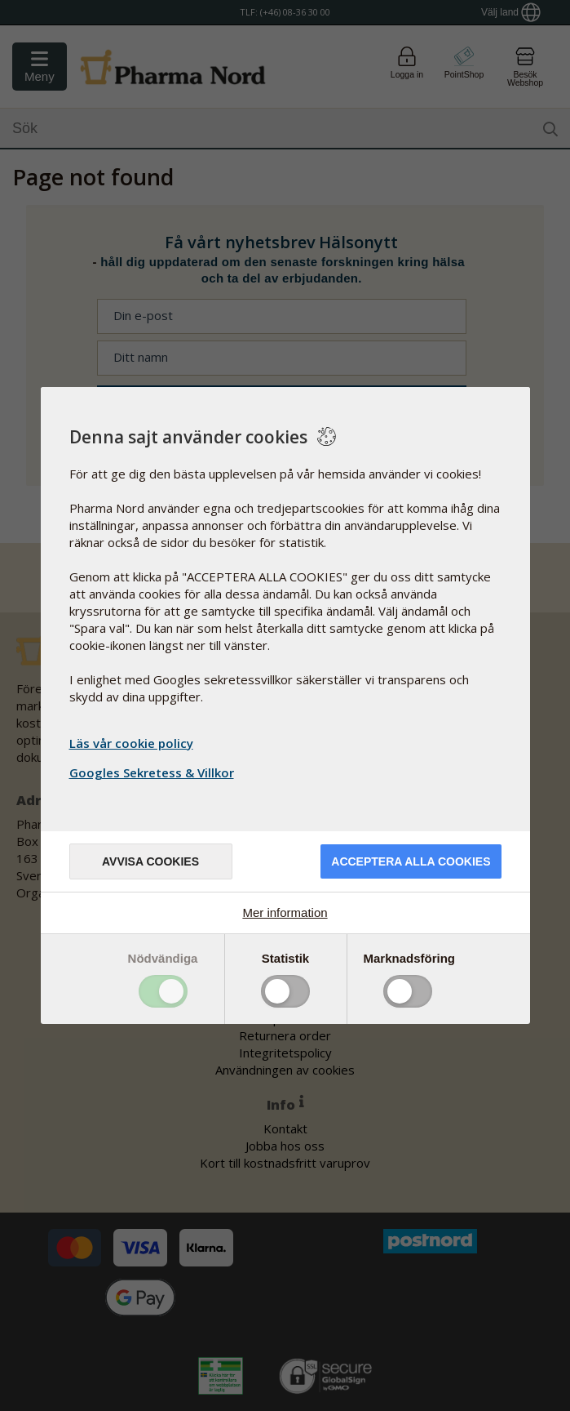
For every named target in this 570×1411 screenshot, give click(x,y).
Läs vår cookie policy (131, 743)
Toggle (163, 991)
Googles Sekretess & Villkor (153, 772)
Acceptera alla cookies (410, 861)
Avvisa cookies (150, 861)
